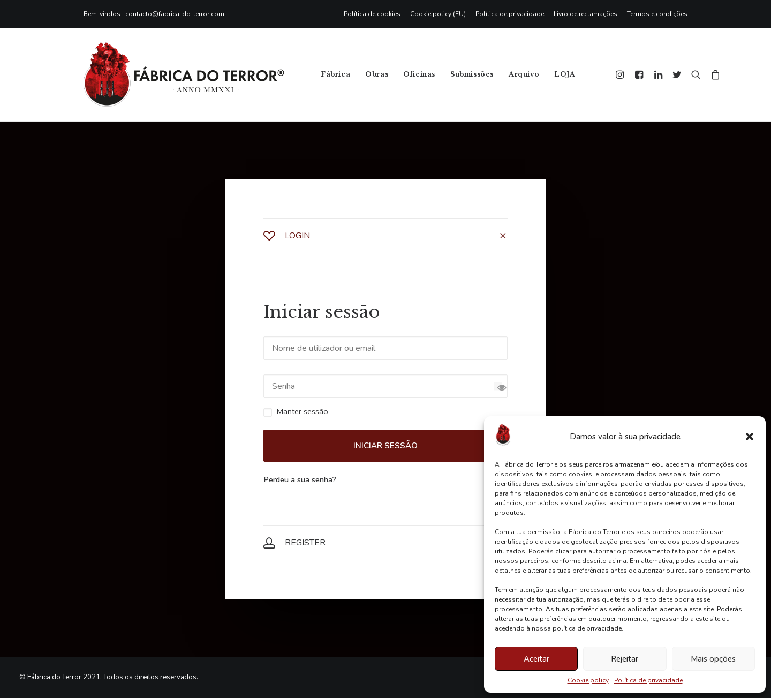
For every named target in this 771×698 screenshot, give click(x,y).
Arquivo (524, 74)
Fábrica (335, 74)
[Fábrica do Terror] (184, 74)
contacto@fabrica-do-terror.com (174, 14)
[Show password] (498, 386)
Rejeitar (624, 659)
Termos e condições (657, 14)
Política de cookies (372, 14)
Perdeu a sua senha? (299, 479)
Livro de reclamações (585, 14)
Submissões (472, 74)
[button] (749, 436)
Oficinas (419, 74)
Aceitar (536, 659)
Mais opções (713, 659)
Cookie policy (588, 680)
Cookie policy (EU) (438, 14)
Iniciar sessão (385, 445)
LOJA (564, 74)
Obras (376, 74)
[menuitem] (374, 14)
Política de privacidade (648, 680)
